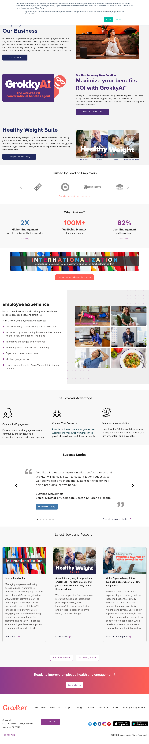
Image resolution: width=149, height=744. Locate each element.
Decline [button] (118, 19)
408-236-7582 (8, 735)
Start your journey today (19, 156)
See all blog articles (87, 657)
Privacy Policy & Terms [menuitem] (135, 707)
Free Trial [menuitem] (55, 707)
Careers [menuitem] (90, 707)
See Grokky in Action (92, 111)
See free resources (61, 657)
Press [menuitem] (115, 707)
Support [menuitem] (68, 707)
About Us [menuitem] (103, 707)
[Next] (127, 187)
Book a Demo (74, 685)
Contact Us (50, 721)
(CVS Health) (25, 239)
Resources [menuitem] (40, 707)
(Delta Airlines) (124, 239)
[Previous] (21, 187)
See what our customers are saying (74, 196)
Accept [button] (108, 19)
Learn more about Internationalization (74, 277)
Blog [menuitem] (79, 707)
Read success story (46, 506)
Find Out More (14, 57)
